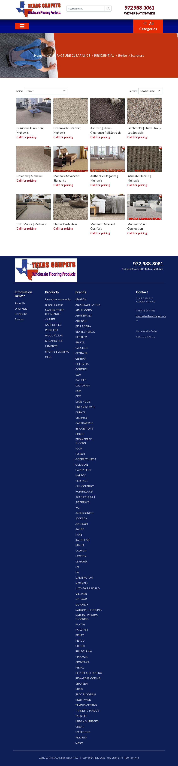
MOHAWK (81, 599)
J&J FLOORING (84, 513)
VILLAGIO (81, 737)
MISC (48, 357)
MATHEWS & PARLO (87, 588)
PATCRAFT (81, 630)
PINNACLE (81, 657)
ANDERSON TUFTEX (87, 305)
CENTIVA (80, 358)
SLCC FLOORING (85, 694)
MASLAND (81, 583)
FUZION (80, 454)
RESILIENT (51, 330)
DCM (78, 391)
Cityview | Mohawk (29, 176)
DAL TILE (80, 380)
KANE (78, 534)
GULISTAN (81, 464)
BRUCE (79, 342)
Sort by (133, 90)
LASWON (80, 550)
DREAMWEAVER (85, 407)
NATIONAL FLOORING (88, 610)
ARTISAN (80, 321)
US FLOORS (82, 732)
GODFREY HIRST (85, 459)
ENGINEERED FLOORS (83, 441)
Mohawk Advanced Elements (66, 178)
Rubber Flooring (54, 305)
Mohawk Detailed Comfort (102, 226)
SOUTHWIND (83, 700)
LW (77, 572)
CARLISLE (81, 348)
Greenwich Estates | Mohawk (67, 130)
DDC (78, 396)
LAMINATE (51, 346)
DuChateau (81, 418)
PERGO (80, 640)
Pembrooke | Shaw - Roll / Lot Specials (144, 130)
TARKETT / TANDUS (87, 710)
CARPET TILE (53, 324)
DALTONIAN (82, 385)
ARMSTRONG (83, 315)
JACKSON (81, 518)
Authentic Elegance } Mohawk (104, 178)
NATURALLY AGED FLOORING (86, 617)
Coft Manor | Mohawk (31, 224)
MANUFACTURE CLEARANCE (68, 55)
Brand (19, 90)
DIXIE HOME (82, 401)
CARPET (50, 319)
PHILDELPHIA (83, 651)
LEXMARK (81, 561)
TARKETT (81, 716)
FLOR (78, 448)
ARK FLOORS (83, 310)
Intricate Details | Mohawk (139, 178)
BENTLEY (81, 337)
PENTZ (79, 635)
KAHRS (79, 529)
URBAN (79, 726)
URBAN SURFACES (87, 721)
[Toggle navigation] (22, 26)
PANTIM (80, 624)
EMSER (79, 434)
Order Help (21, 308)
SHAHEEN (81, 683)
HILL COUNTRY (84, 486)
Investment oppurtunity (58, 299)
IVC (77, 507)
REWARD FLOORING (88, 678)
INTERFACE (82, 502)
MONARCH (82, 604)
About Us (20, 303)
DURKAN (80, 412)
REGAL (79, 667)
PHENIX (80, 646)
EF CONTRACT (84, 428)
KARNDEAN (82, 540)
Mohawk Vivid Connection (137, 226)
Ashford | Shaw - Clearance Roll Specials (105, 130)
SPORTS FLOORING (57, 351)
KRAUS (79, 545)
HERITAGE (81, 481)
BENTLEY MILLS (85, 331)
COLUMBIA (82, 364)
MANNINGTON (84, 577)
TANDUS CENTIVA (86, 705)
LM (77, 567)
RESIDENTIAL (104, 55)
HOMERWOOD (84, 491)
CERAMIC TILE (54, 341)
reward (79, 743)
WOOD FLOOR (54, 335)
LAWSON (80, 556)
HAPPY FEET (83, 470)
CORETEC (81, 369)
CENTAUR (81, 353)
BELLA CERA (83, 326)
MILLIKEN (81, 594)
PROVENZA (82, 662)
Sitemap (19, 319)
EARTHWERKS (84, 423)
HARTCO (80, 475)
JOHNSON (81, 524)
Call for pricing (26, 137)
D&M (78, 375)
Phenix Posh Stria (65, 224)
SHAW (79, 689)
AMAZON (80, 299)
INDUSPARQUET (85, 497)
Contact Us (21, 314)
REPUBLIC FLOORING (88, 673)
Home (38, 55)
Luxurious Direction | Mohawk (30, 130)
